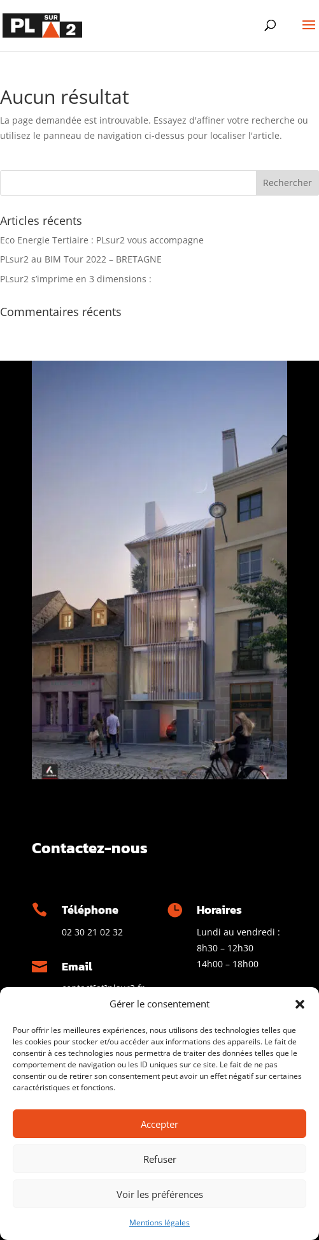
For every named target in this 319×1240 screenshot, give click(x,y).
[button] (300, 1004)
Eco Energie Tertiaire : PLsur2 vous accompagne (102, 240)
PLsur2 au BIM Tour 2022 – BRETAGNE (81, 259)
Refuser (159, 1159)
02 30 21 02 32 (92, 932)
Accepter (159, 1124)
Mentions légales (159, 1222)
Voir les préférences (160, 1194)
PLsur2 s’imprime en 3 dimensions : (76, 279)
